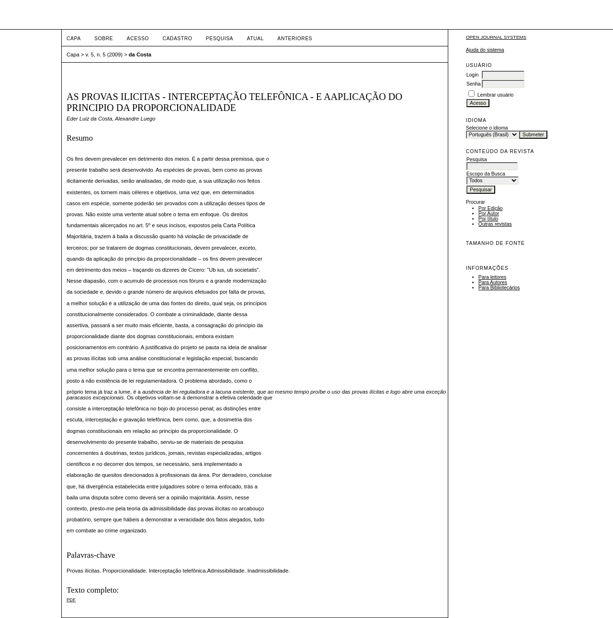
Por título (488, 218)
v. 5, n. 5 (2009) (104, 54)
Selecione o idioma (487, 128)
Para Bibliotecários (499, 287)
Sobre (103, 38)
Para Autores (492, 282)
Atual (255, 38)
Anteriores (294, 38)
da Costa (140, 54)
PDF (71, 599)
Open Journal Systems (496, 37)
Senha (473, 84)
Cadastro (177, 38)
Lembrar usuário (495, 95)
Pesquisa (219, 38)
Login (472, 74)
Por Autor (488, 213)
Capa (74, 38)
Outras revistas (495, 224)
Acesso (138, 38)
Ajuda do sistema (485, 50)
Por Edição (490, 208)
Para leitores (492, 277)
